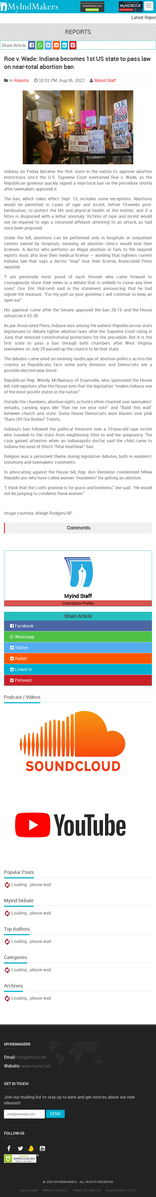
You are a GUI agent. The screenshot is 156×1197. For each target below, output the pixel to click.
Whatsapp (22, 637)
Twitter (19, 647)
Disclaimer (29, 1190)
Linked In (21, 669)
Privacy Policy (55, 1190)
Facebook (21, 626)
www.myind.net (35, 1066)
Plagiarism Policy (121, 1190)
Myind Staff (105, 80)
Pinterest (21, 680)
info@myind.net (32, 1057)
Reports (21, 80)
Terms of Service (86, 1190)
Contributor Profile (78, 603)
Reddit (18, 658)
